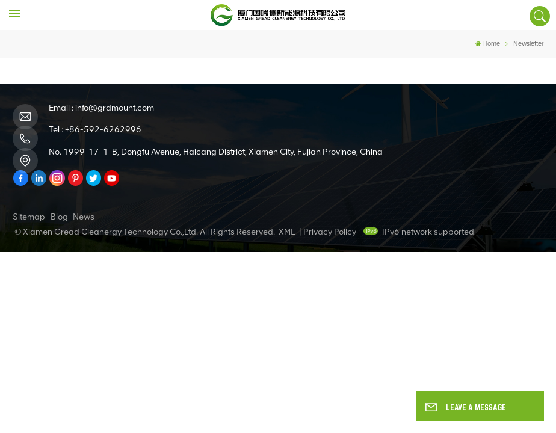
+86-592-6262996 (103, 129)
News (83, 217)
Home (487, 44)
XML (287, 232)
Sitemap (29, 217)
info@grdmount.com (114, 108)
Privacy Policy (329, 232)
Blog (59, 217)
